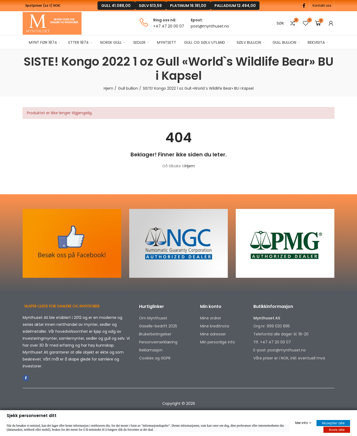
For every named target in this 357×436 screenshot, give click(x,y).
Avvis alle (337, 429)
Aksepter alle (333, 423)
